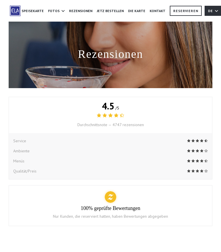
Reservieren (185, 11)
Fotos (56, 11)
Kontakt (157, 11)
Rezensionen (80, 11)
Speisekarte (33, 11)
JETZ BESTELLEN (110, 10)
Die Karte (136, 10)
